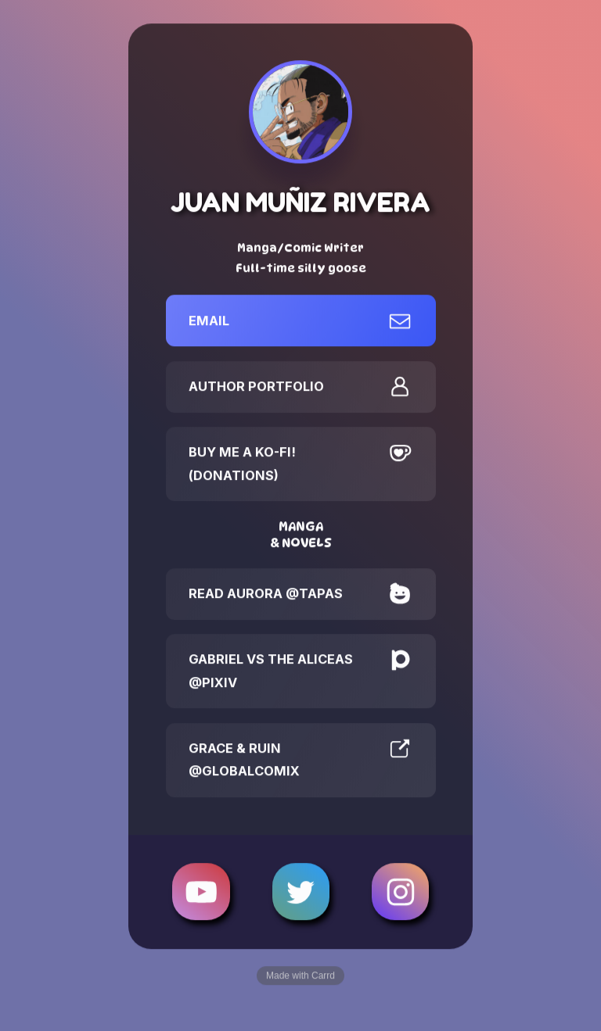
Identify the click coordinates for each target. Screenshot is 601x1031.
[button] (301, 321)
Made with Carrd (300, 976)
